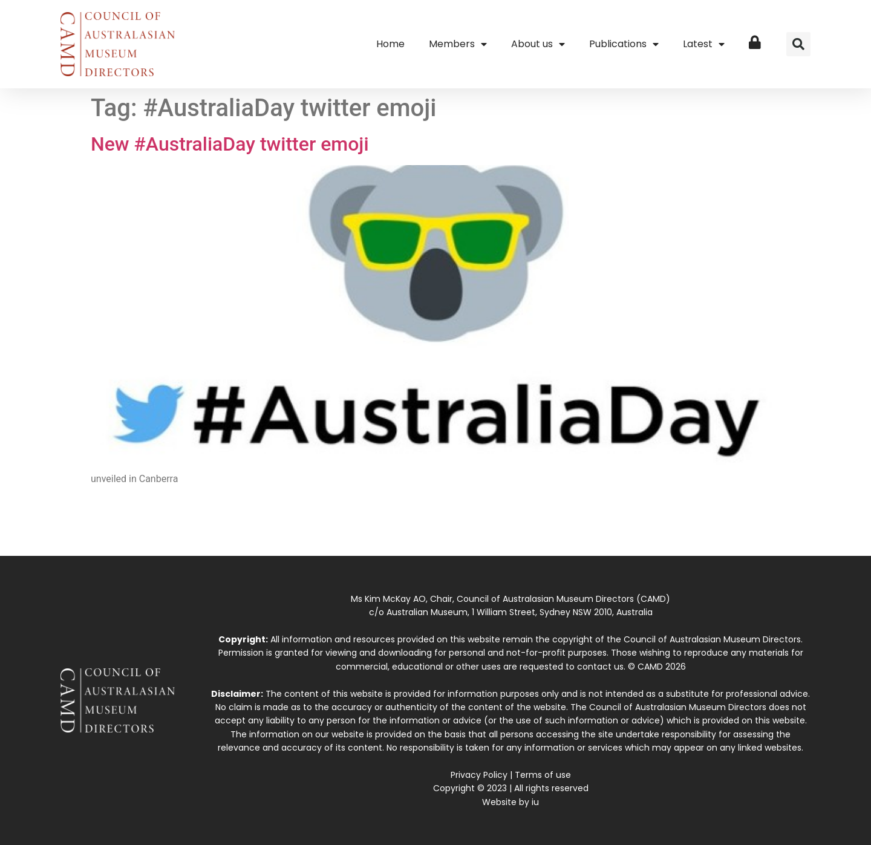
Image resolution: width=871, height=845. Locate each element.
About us (538, 44)
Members (458, 44)
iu (535, 802)
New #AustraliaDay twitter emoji (230, 143)
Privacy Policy (479, 775)
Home (390, 44)
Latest (704, 44)
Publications (624, 44)
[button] (798, 44)
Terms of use (543, 775)
